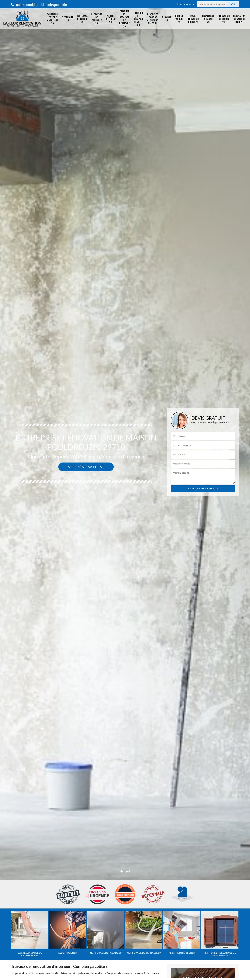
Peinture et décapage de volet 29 (138, 18)
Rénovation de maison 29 (224, 18)
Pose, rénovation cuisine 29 (193, 18)
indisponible (24, 4)
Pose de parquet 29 (179, 18)
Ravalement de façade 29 (208, 18)
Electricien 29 (68, 19)
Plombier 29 (167, 19)
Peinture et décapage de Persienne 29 (124, 19)
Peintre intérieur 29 (110, 18)
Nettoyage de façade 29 (82, 18)
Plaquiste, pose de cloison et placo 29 (153, 19)
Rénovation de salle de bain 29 (239, 18)
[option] (125, 489)
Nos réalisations (86, 467)
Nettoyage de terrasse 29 (96, 19)
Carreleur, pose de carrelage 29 (52, 19)
